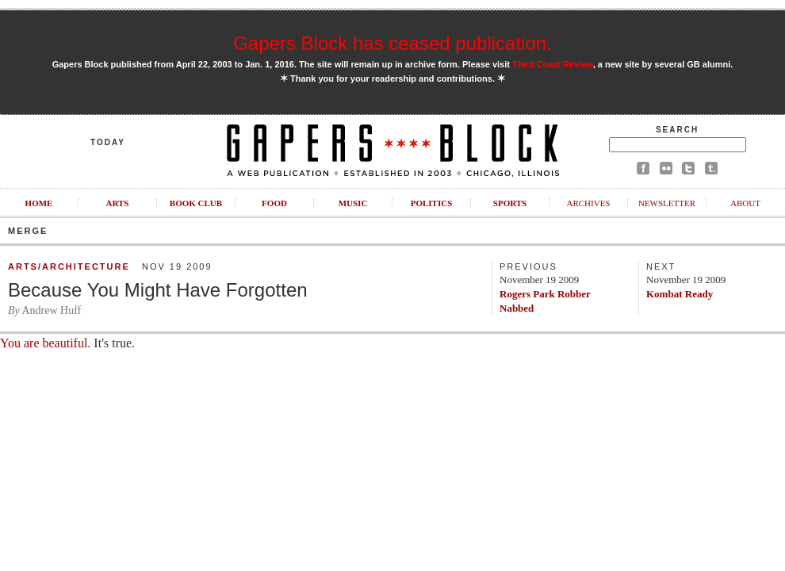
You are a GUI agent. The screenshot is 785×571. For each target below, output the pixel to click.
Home (39, 203)
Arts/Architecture (69, 266)
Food (274, 203)
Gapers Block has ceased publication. (392, 43)
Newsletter (666, 203)
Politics (432, 203)
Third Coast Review (552, 64)
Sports (510, 203)
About (745, 203)
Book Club (196, 203)
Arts (117, 203)
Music (353, 203)
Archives (588, 203)
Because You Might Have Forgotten (158, 290)
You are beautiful (43, 343)
